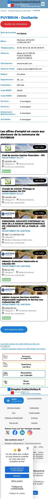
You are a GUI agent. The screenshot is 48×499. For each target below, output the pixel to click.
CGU (13, 413)
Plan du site (13, 423)
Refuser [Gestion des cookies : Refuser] (17, 476)
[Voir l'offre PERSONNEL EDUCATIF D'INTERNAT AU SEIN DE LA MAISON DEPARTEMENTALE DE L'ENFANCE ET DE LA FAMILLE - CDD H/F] (24, 228)
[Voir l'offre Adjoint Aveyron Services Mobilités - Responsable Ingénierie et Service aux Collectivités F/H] (24, 303)
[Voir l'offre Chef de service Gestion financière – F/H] (24, 159)
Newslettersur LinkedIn (26, 374)
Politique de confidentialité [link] (17, 488)
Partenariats (34, 408)
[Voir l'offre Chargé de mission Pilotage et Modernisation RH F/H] (24, 192)
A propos (34, 418)
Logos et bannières (34, 398)
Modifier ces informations (15, 24)
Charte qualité (34, 413)
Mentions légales (13, 408)
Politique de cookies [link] (17, 493)
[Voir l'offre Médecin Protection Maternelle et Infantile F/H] (24, 266)
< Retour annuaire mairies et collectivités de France (23, 348)
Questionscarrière (26, 365)
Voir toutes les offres (13, 329)
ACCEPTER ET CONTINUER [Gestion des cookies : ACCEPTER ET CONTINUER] (17, 469)
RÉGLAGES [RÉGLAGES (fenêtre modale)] (17, 481)
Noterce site (26, 382)
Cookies (34, 423)
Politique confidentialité (14, 418)
